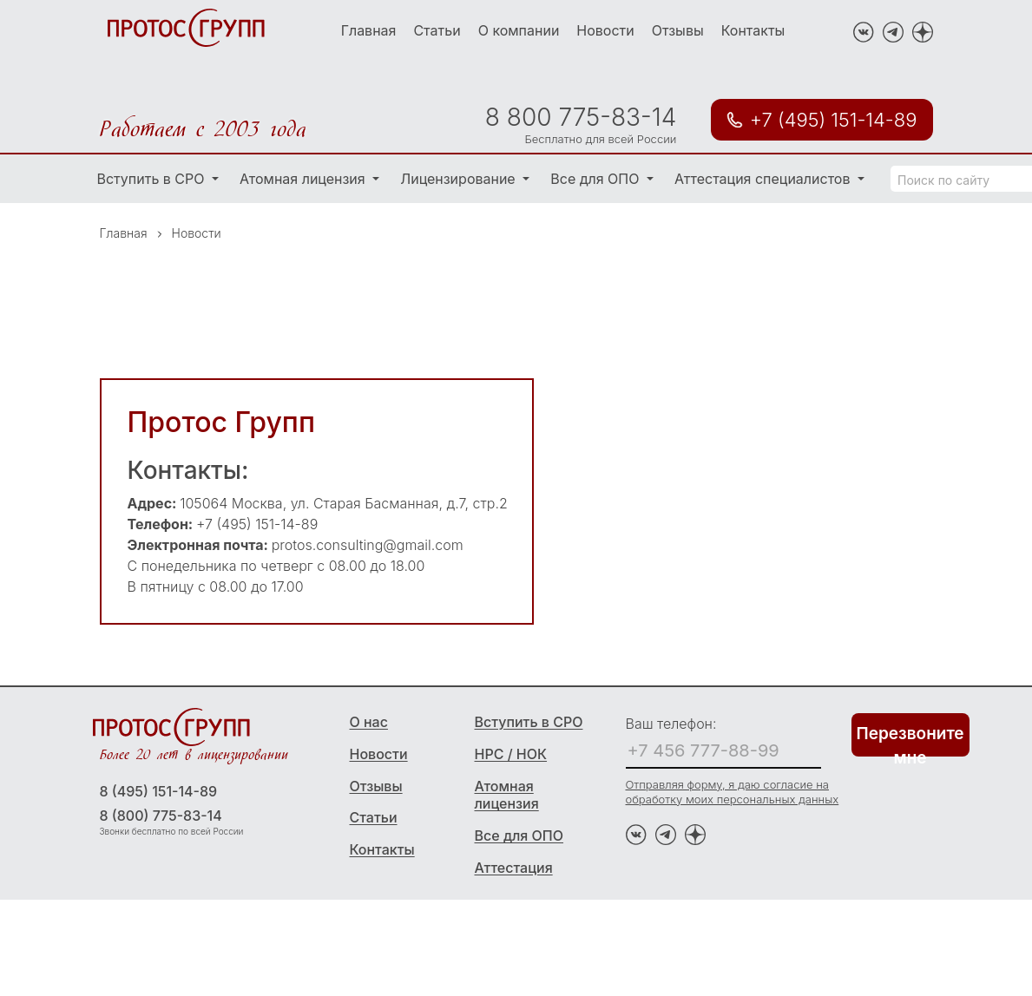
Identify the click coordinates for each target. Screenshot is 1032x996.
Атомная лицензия (304, 178)
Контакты (753, 30)
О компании (519, 30)
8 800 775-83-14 (580, 117)
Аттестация (514, 867)
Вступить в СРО (153, 178)
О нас (369, 722)
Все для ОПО (596, 178)
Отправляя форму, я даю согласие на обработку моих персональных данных (732, 791)
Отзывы (678, 30)
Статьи (436, 30)
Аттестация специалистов (764, 178)
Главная (369, 30)
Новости (605, 30)
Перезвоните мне (910, 740)
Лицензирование (459, 178)
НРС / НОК (511, 754)
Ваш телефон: (671, 723)
